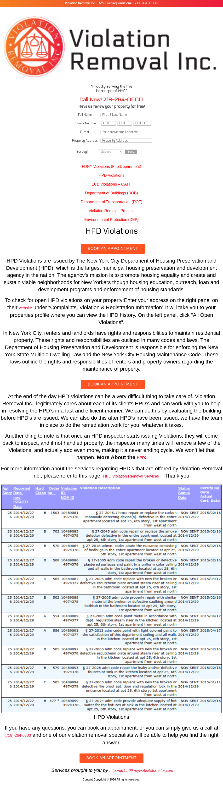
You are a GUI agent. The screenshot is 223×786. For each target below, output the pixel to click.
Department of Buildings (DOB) (111, 193)
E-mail (85, 132)
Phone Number (85, 123)
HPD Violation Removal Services (131, 476)
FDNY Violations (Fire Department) (111, 167)
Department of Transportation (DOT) (111, 202)
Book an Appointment (113, 249)
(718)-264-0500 (18, 735)
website (25, 308)
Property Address (85, 141)
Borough (82, 152)
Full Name (85, 115)
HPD (141, 458)
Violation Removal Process (111, 211)
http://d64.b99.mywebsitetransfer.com (141, 771)
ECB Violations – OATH (111, 184)
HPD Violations (111, 175)
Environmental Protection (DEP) (111, 220)
